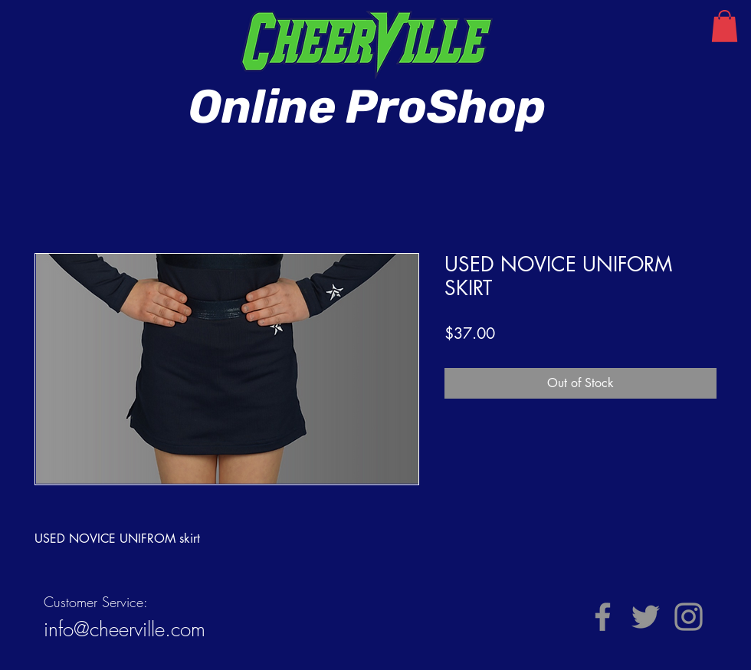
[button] (724, 26)
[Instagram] (688, 617)
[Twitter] (645, 617)
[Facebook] (602, 617)
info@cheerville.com (124, 629)
